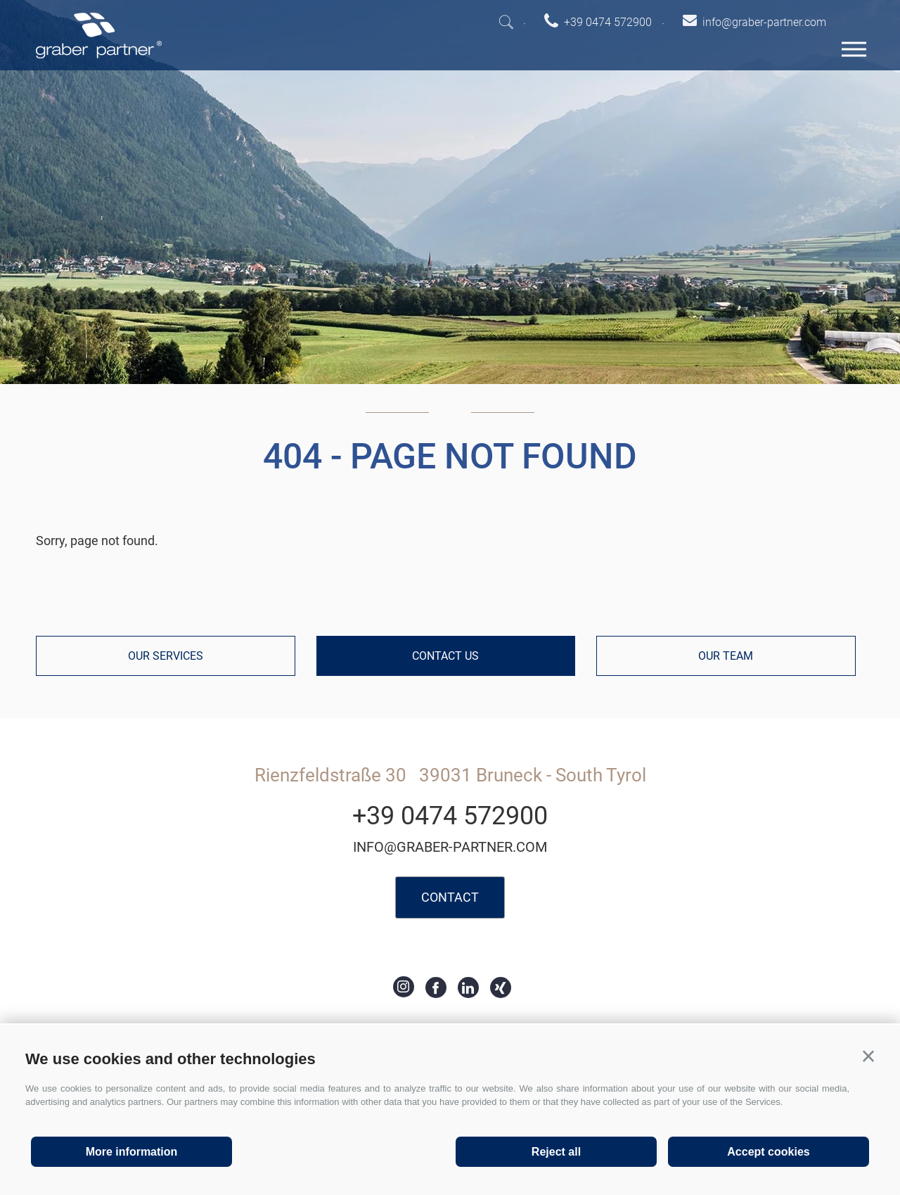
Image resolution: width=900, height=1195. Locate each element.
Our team (725, 656)
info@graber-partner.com (450, 846)
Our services (165, 656)
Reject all (556, 1152)
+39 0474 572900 (450, 816)
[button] (868, 1056)
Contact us (445, 656)
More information (132, 1152)
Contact (450, 897)
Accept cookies (768, 1152)
